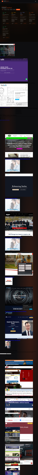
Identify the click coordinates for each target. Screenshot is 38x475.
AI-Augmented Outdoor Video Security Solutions (15, 311)
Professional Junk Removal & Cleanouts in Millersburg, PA (17, 158)
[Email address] (3, 353)
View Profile (7, 23)
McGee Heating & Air (9, 277)
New (8, 9)
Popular (11, 9)
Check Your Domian (9, 353)
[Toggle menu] (35, 1)
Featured (5, 9)
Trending (14, 9)
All (2, 9)
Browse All (18, 9)
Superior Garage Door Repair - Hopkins (13, 237)
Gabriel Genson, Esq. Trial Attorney (12, 340)
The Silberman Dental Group (11, 198)
